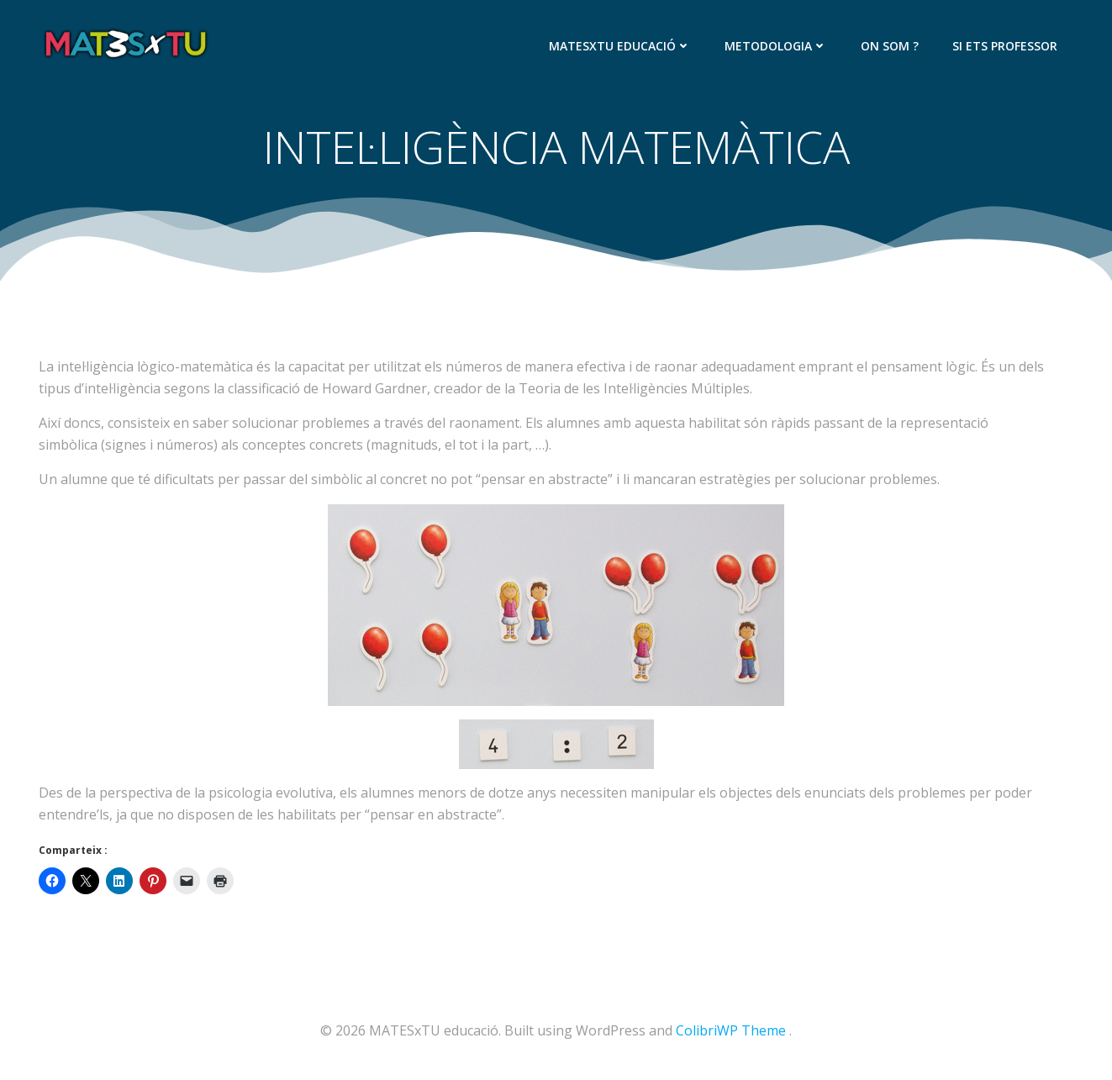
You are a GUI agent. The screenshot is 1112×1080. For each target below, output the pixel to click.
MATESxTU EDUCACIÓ (620, 46)
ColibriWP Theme (731, 1030)
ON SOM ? (890, 46)
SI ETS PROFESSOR (1004, 46)
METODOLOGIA (776, 46)
